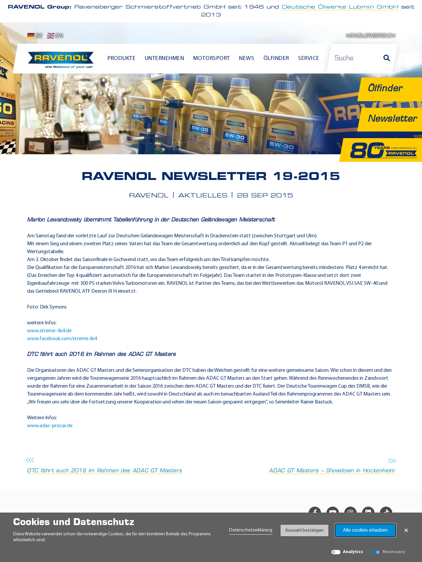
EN (55, 36)
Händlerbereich (370, 36)
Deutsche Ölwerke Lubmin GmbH (340, 7)
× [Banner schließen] (406, 530)
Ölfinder (276, 58)
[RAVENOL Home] (62, 62)
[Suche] (386, 58)
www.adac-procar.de (50, 426)
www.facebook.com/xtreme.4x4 (62, 338)
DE (34, 36)
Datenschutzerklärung (250, 530)
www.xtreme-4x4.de (49, 331)
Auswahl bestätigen (304, 530)
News (246, 58)
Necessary (393, 551)
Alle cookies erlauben (365, 530)
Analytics (353, 551)
